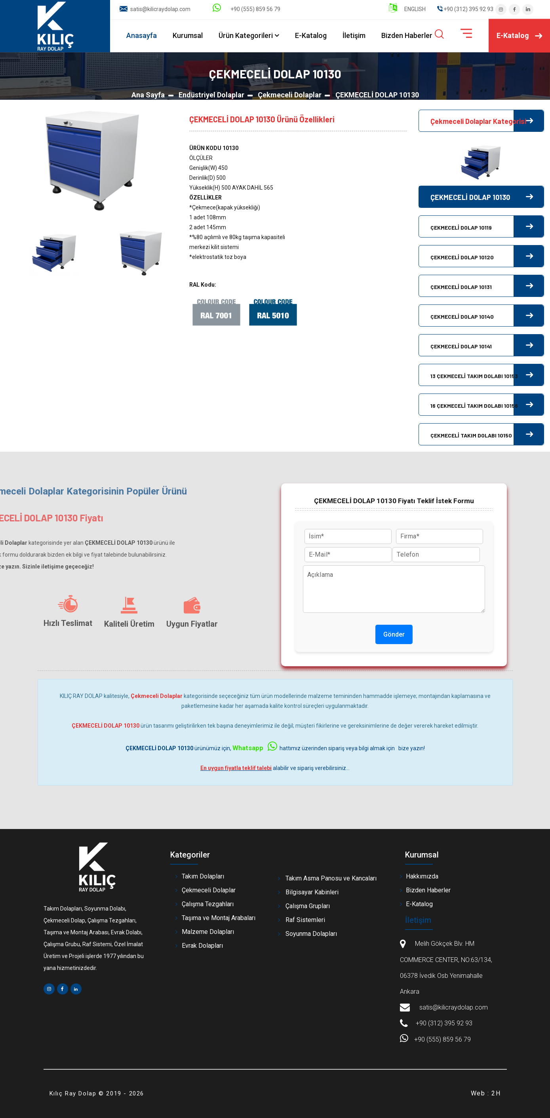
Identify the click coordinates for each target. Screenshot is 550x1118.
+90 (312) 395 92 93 (444, 1023)
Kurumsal (188, 35)
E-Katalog (311, 35)
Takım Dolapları (203, 876)
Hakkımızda (422, 876)
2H (496, 1093)
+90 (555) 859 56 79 (246, 9)
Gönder (394, 634)
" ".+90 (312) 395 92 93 (465, 9)
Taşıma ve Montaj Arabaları (218, 918)
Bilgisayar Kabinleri (312, 892)
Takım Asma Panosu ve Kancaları (331, 878)
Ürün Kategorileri (246, 35)
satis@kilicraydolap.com (160, 9)
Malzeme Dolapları (208, 931)
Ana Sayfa (148, 95)
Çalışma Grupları (307, 906)
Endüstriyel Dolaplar (211, 95)
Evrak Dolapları (202, 945)
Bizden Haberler (406, 35)
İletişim (354, 35)
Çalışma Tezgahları (208, 904)
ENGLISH (407, 9)
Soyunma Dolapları (311, 933)
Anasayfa (141, 35)
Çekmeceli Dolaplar (290, 95)
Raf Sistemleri (305, 920)
